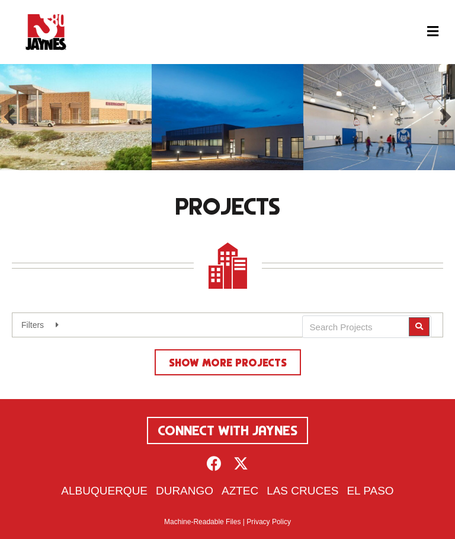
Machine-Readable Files (202, 522)
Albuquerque (104, 490)
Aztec (240, 490)
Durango (184, 490)
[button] (9, 116)
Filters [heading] (32, 325)
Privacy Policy (268, 522)
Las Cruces (302, 490)
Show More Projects (228, 362)
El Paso (370, 490)
